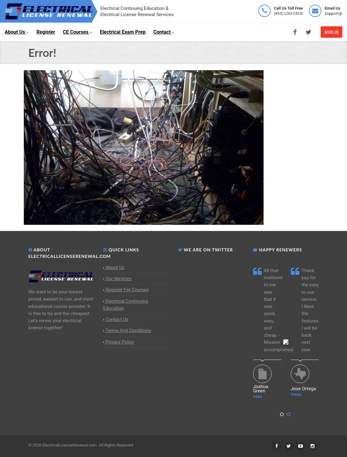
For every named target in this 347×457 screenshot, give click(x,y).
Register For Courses (126, 290)
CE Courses (77, 32)
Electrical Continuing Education (125, 304)
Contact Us (115, 319)
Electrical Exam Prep (123, 32)
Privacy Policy (118, 342)
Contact (163, 32)
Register (45, 32)
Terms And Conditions (127, 330)
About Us (17, 32)
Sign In (331, 32)
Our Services (117, 278)
